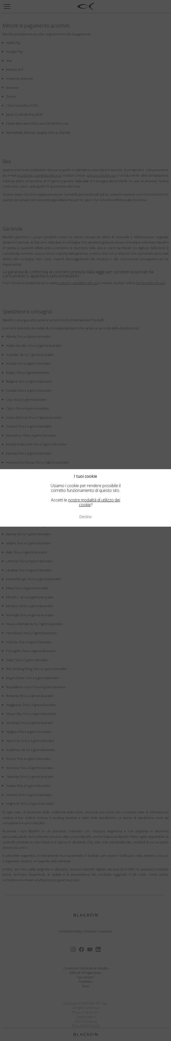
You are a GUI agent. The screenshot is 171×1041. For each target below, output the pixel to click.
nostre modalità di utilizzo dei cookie (94, 502)
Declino (85, 516)
